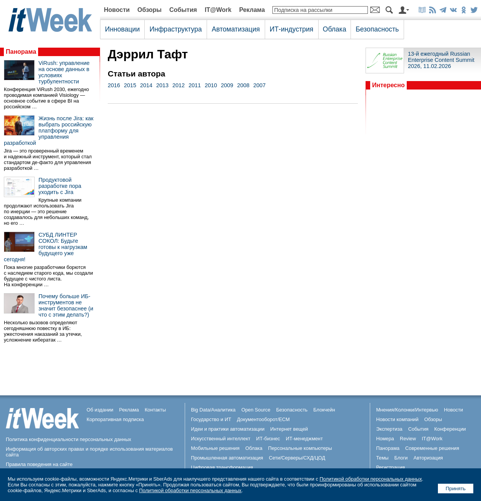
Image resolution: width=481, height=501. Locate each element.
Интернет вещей (289, 429)
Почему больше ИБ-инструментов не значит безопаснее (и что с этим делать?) (65, 305)
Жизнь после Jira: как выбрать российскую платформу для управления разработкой (49, 130)
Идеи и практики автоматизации (227, 429)
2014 (146, 85)
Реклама (252, 10)
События (183, 10)
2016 (114, 85)
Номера (385, 438)
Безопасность (377, 29)
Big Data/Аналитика (213, 410)
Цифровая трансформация (222, 467)
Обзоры (149, 10)
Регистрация (390, 467)
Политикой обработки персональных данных (370, 479)
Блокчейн (324, 410)
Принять (456, 488)
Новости (117, 10)
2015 (130, 85)
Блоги (401, 458)
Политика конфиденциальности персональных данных (68, 439)
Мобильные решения (215, 448)
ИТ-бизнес (268, 438)
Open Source (255, 410)
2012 (178, 85)
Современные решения (432, 448)
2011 (195, 85)
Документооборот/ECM (263, 419)
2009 (227, 85)
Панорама (21, 51)
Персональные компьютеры (300, 448)
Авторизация (428, 458)
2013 (162, 85)
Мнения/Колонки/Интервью (407, 410)
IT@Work (218, 10)
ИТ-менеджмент (304, 438)
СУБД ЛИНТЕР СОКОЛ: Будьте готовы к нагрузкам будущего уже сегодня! (45, 247)
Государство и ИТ (211, 419)
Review (408, 438)
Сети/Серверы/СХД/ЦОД (297, 458)
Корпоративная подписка (115, 419)
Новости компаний (397, 419)
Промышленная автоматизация (227, 458)
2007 (259, 85)
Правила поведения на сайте (39, 464)
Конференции (450, 429)
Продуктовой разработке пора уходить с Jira (59, 186)
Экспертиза (389, 429)
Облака (334, 29)
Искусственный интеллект (220, 438)
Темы (382, 458)
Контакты (155, 410)
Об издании (100, 410)
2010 (211, 85)
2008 (243, 85)
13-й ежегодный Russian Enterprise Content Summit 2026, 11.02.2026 (441, 60)
